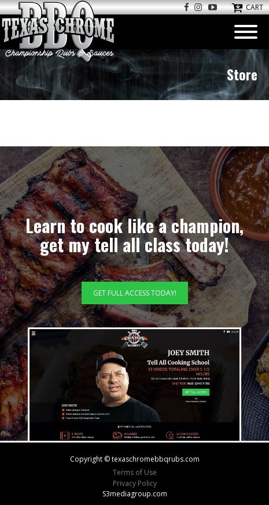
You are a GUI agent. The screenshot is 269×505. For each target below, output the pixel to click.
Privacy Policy (135, 483)
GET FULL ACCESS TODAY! (134, 293)
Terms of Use (135, 472)
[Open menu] (245, 32)
